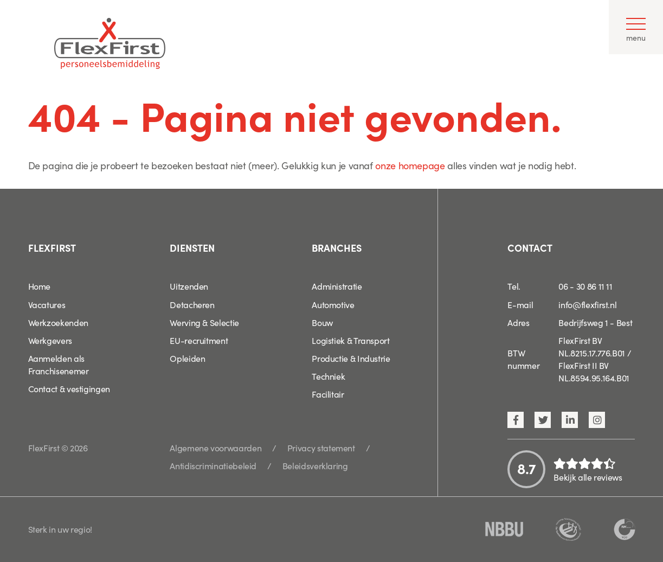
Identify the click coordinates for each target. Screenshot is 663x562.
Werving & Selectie (204, 322)
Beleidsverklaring (315, 465)
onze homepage (410, 165)
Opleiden (187, 358)
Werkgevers (50, 340)
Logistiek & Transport (350, 340)
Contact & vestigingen (69, 388)
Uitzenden (189, 286)
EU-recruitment (199, 340)
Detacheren (192, 304)
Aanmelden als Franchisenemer (58, 364)
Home (39, 286)
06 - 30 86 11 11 (585, 286)
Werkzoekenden (58, 322)
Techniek (328, 376)
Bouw (322, 322)
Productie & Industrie (351, 358)
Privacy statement (321, 448)
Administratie (337, 286)
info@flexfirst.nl (587, 304)
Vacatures (47, 304)
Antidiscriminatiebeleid (213, 465)
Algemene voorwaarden (215, 448)
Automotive (333, 304)
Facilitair (328, 394)
